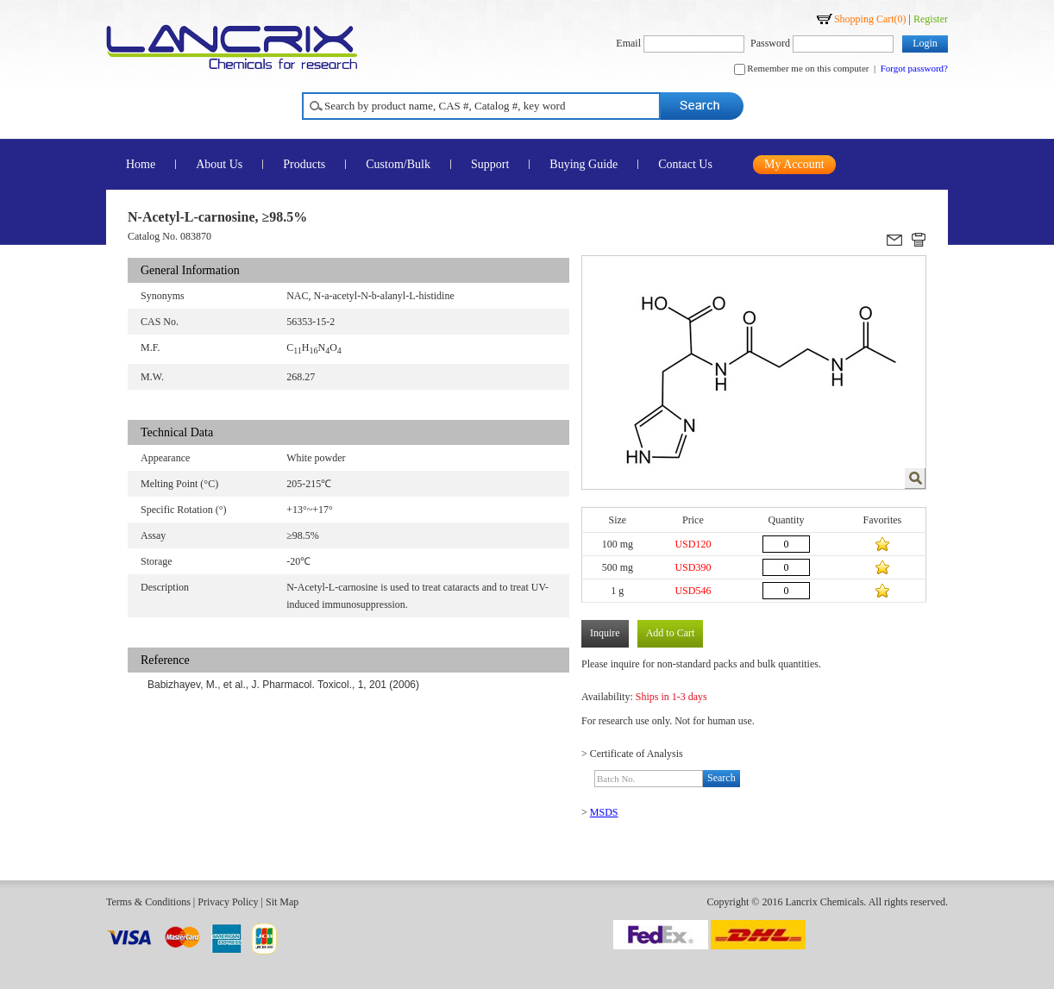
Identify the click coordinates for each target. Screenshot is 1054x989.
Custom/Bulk (398, 164)
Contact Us (685, 164)
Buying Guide (583, 164)
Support (490, 164)
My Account (794, 164)
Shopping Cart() (870, 19)
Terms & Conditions (148, 902)
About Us (219, 164)
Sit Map (282, 902)
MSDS (604, 812)
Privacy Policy (228, 902)
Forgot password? (914, 68)
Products (304, 164)
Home (140, 164)
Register (930, 19)
